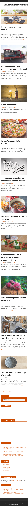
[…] (23, 39)
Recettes (4, 466)
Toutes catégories (6, 468)
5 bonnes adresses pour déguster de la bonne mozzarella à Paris (11, 257)
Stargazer (17, 504)
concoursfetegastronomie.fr (14, 5)
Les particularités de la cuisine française (12, 454)
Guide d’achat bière (9, 104)
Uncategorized (6, 470)
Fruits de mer (6, 464)
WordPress (11, 504)
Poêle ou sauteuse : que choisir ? (10, 445)
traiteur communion (16, 480)
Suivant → (9, 391)
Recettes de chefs (6, 467)
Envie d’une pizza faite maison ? (10, 450)
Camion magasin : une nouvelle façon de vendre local (14, 447)
